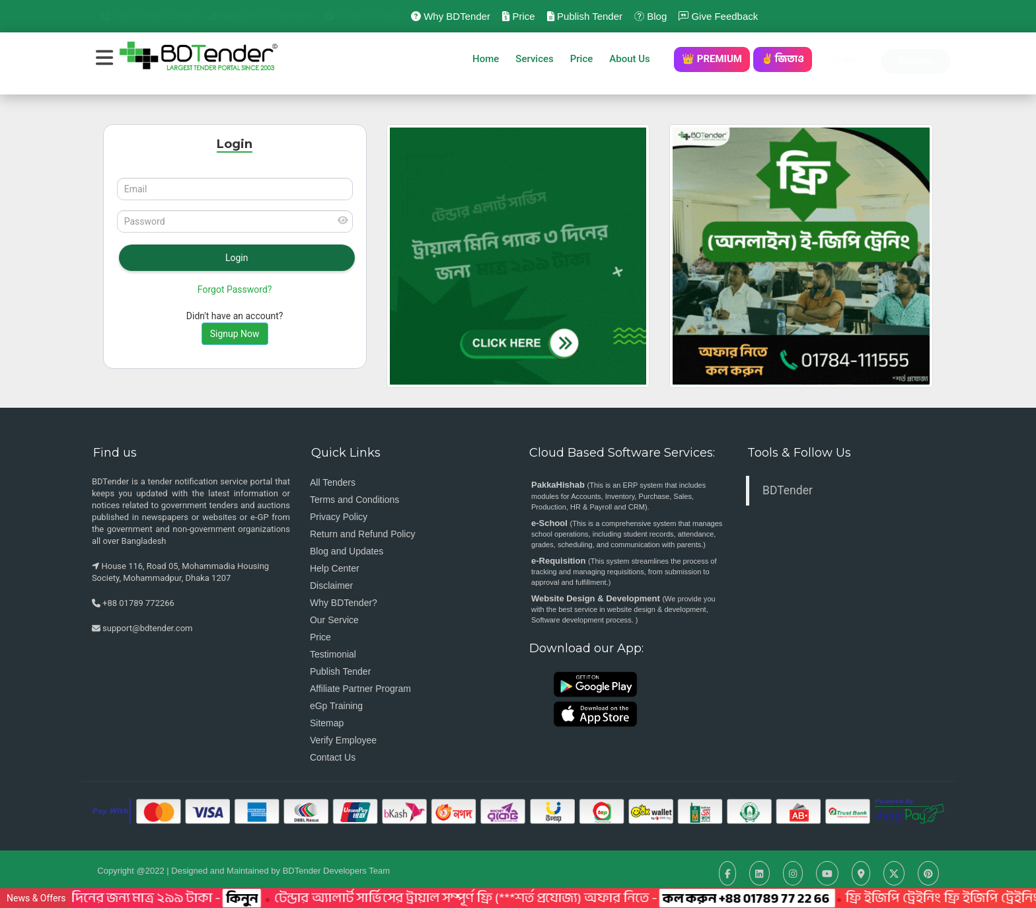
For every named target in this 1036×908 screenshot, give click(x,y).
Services (534, 59)
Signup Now (235, 333)
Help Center (334, 568)
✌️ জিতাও (782, 59)
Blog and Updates (346, 551)
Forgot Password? (235, 289)
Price (518, 16)
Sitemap (327, 723)
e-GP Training (361, 16)
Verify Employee (343, 740)
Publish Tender (584, 16)
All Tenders (332, 482)
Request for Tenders (260, 16)
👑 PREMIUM (712, 59)
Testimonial (333, 654)
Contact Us (332, 757)
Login (844, 59)
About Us (633, 59)
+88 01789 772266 (148, 16)
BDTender (787, 490)
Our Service (334, 620)
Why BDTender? (343, 602)
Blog (650, 16)
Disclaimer (331, 585)
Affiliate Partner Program (360, 688)
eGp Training (336, 705)
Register (915, 61)
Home (485, 59)
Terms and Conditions (354, 499)
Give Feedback (718, 16)
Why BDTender (450, 16)
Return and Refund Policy (363, 534)
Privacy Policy (338, 516)
